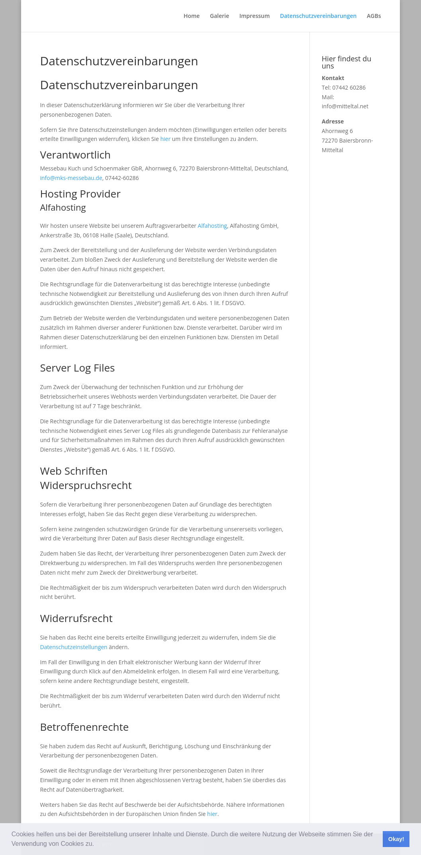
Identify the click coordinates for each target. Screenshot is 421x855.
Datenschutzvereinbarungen (318, 16)
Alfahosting (212, 225)
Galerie (219, 16)
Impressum (254, 16)
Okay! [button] (396, 839)
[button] (97, 844)
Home (192, 16)
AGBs (374, 16)
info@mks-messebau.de (71, 178)
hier (165, 139)
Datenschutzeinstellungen (73, 647)
